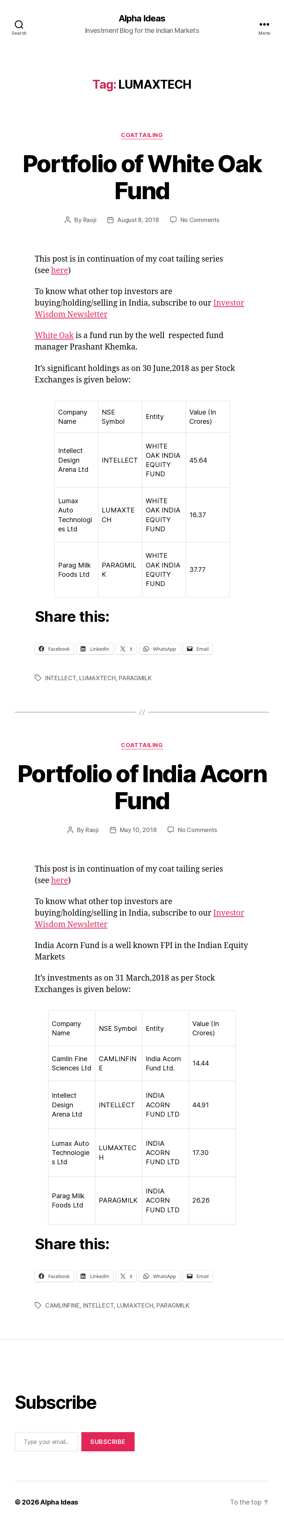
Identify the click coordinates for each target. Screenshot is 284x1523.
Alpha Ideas (142, 18)
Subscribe (108, 1441)
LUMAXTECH (97, 678)
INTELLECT (60, 678)
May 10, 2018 (138, 830)
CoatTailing (142, 135)
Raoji (90, 220)
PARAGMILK (135, 678)
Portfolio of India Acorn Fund (142, 787)
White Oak (54, 336)
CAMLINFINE (62, 1305)
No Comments (199, 220)
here (59, 271)
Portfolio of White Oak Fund (142, 177)
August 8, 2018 (138, 220)
